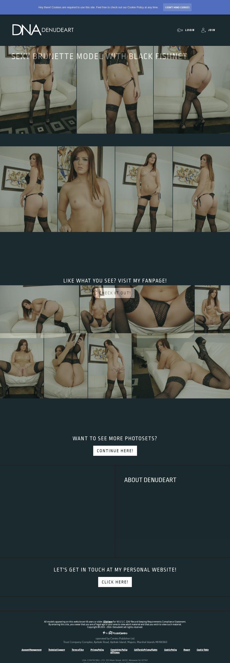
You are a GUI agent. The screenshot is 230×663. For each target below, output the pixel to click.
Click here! (115, 582)
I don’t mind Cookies (177, 7)
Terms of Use (78, 649)
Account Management (32, 649)
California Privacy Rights (145, 649)
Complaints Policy (119, 649)
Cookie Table (203, 649)
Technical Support (56, 649)
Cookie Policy (170, 649)
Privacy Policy (97, 649)
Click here (108, 621)
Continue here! (115, 451)
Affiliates (115, 652)
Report (187, 649)
